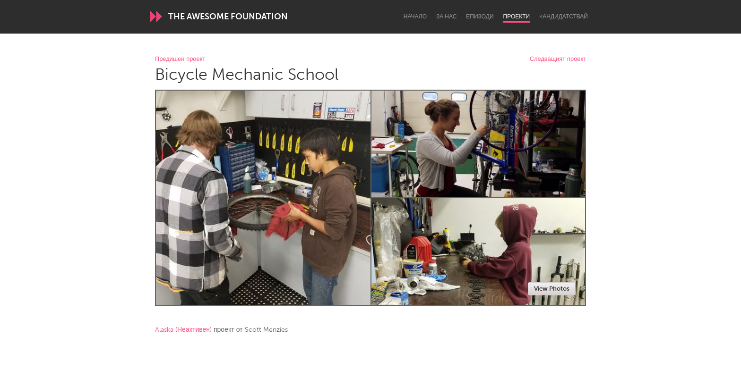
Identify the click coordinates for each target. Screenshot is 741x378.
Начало (415, 16)
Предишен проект (180, 59)
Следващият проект (558, 59)
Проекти (516, 16)
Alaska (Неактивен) (183, 330)
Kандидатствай (563, 16)
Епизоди (479, 16)
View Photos (551, 288)
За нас (446, 16)
